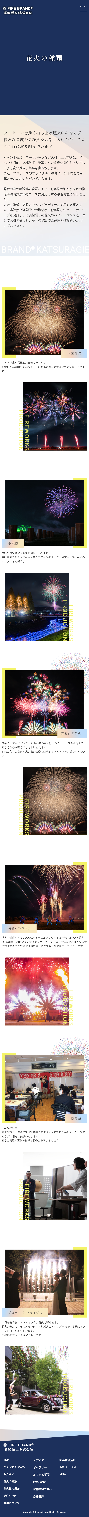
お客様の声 (40, 1481)
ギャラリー (40, 1467)
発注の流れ (10, 1495)
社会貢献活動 (67, 1460)
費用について (11, 1503)
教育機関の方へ (42, 1489)
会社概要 (38, 1496)
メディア (38, 1460)
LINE (62, 1473)
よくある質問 (41, 1474)
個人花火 (8, 1474)
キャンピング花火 (14, 1466)
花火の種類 (10, 1481)
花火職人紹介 (11, 1488)
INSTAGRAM (67, 1467)
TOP (6, 1459)
